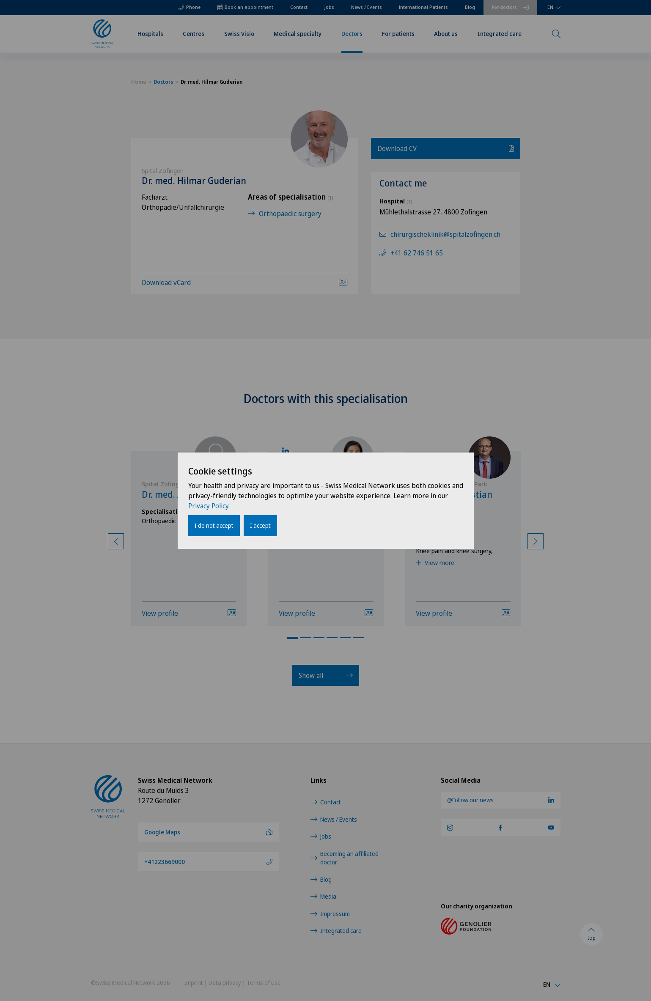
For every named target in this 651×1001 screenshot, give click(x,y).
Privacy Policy (208, 505)
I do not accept (214, 525)
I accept (260, 525)
